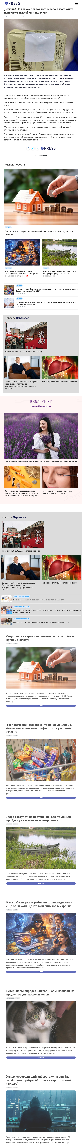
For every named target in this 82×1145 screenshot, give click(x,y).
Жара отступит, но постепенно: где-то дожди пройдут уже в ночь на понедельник (59, 273)
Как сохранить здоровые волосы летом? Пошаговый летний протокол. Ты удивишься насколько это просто (22, 493)
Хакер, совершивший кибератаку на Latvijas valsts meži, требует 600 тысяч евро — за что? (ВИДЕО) (38, 1080)
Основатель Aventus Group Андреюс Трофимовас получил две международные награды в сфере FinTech (21, 385)
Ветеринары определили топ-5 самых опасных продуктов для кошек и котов (40, 992)
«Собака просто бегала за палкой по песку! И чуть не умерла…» (41, 622)
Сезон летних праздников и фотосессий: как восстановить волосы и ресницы (41, 461)
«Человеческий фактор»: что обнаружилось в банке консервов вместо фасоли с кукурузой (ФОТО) (39, 728)
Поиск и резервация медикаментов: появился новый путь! (39, 600)
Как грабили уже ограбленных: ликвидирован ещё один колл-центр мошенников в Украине (21, 273)
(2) (27, 276)
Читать (41, 706)
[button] (76, 3)
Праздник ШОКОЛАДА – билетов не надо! (24, 351)
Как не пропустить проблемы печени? (59, 381)
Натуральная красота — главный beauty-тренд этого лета (57, 492)
